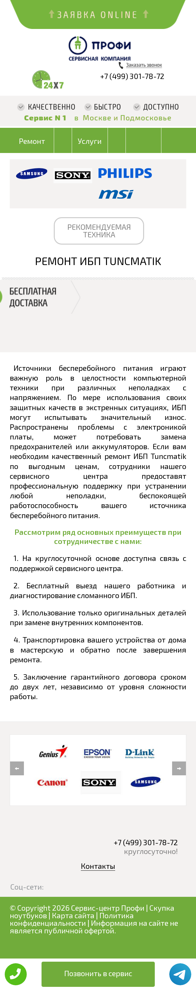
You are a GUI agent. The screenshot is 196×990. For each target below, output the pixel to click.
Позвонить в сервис (98, 973)
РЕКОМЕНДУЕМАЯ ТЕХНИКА (99, 230)
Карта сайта (73, 915)
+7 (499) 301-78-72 (132, 76)
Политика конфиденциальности (72, 919)
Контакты (98, 865)
